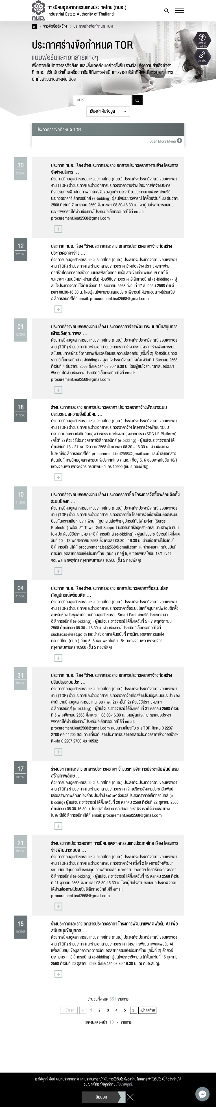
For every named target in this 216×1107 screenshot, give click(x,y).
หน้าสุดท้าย (147, 1033)
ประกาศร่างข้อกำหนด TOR (91, 26)
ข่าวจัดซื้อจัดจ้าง (53, 26)
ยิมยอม (101, 1097)
